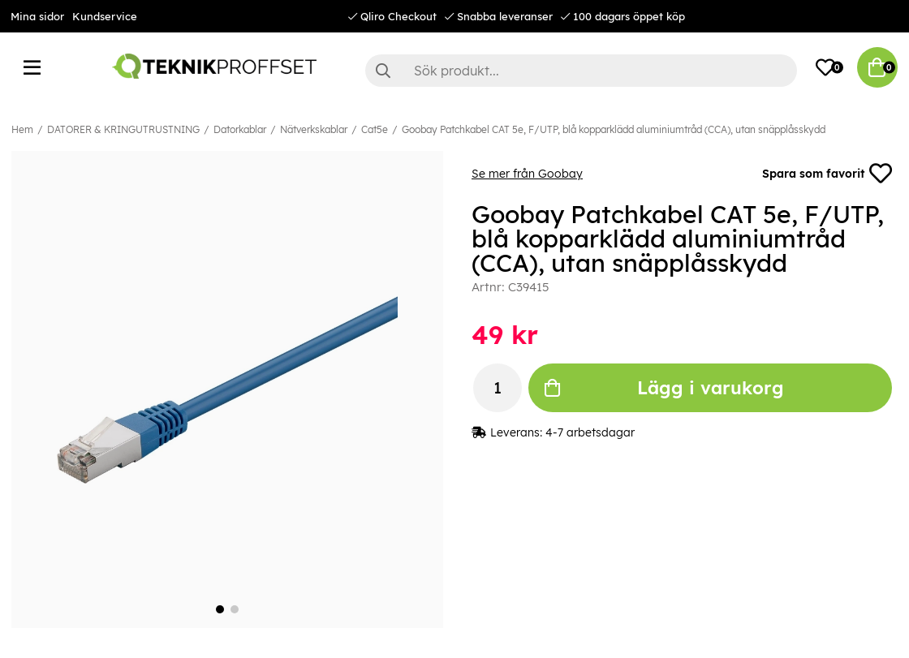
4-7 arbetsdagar (590, 432)
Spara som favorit (827, 173)
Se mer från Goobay (527, 173)
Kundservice (104, 16)
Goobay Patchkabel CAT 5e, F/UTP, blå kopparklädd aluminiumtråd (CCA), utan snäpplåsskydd (613, 129)
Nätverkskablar (313, 129)
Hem (22, 129)
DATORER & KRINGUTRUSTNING (123, 129)
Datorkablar (239, 129)
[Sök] (581, 70)
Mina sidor (37, 16)
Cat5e (374, 129)
